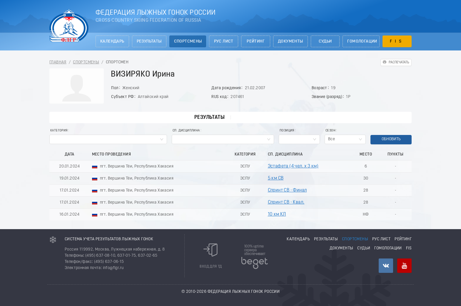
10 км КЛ (277, 214)
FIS (397, 41)
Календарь (112, 41)
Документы (290, 41)
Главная (57, 62)
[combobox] (108, 139)
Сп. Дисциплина (186, 130)
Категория (59, 130)
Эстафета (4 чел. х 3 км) (293, 166)
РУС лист (223, 41)
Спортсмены (188, 41)
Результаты (149, 41)
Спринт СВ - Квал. (286, 202)
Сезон (330, 130)
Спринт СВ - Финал (287, 190)
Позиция (287, 130)
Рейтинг (256, 41)
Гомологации (362, 41)
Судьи (325, 41)
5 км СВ (276, 178)
